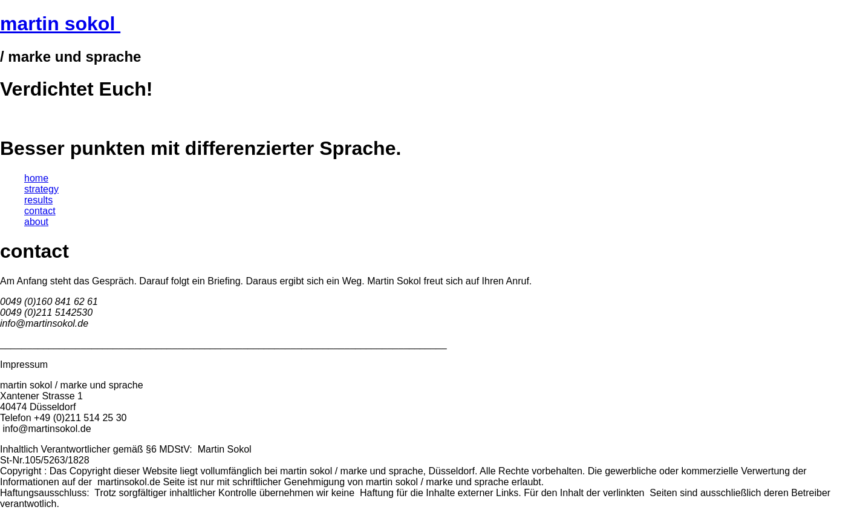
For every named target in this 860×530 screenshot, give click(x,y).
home (36, 178)
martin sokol (60, 23)
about (36, 222)
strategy (41, 189)
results (38, 200)
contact (40, 211)
